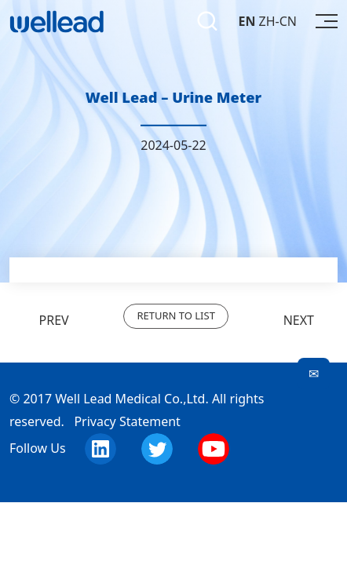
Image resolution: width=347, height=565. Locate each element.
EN (246, 21)
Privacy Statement (127, 421)
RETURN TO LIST (175, 315)
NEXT (310, 320)
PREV (39, 320)
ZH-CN (278, 21)
